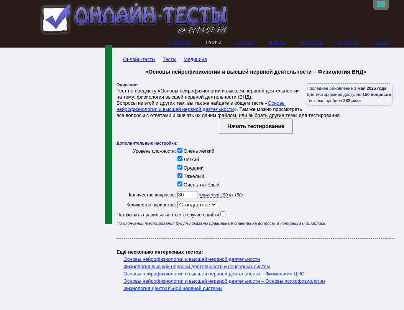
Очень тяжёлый (197, 185)
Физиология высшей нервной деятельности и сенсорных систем (196, 266)
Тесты (169, 59)
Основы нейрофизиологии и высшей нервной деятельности (201, 106)
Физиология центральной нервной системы (172, 288)
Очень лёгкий (195, 151)
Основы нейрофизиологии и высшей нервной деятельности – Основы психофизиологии (224, 281)
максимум (214, 195)
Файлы (278, 42)
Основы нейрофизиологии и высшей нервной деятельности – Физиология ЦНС (213, 274)
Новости (312, 42)
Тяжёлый (190, 176)
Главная (180, 42)
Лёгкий (187, 159)
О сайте (348, 42)
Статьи (244, 42)
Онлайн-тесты (136, 59)
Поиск (381, 42)
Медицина (195, 59)
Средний (190, 168)
